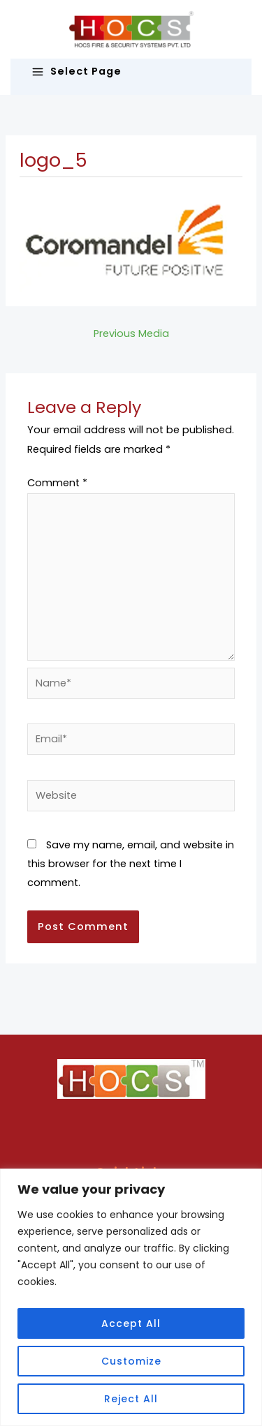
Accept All (131, 1323)
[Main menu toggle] (131, 71)
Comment (57, 483)
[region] (131, 1297)
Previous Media (131, 333)
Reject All (131, 1399)
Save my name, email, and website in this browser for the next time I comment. (130, 864)
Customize (131, 1361)
